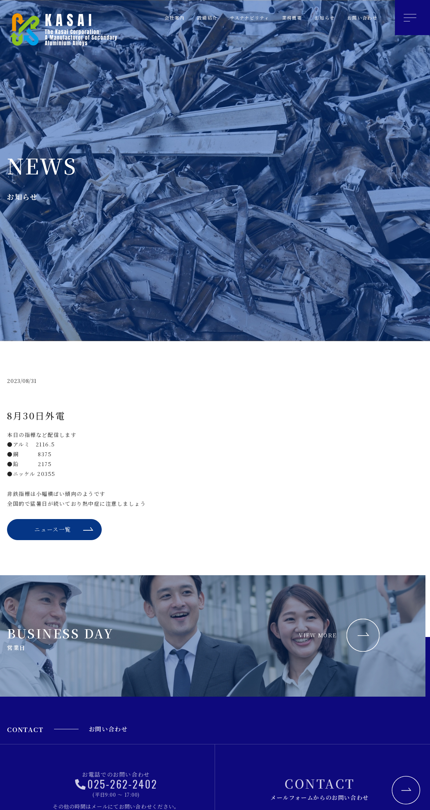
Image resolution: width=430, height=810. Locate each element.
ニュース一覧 (52, 530)
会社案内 (152, 17)
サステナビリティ (235, 17)
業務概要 (282, 17)
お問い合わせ (360, 17)
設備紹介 (188, 17)
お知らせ (318, 17)
